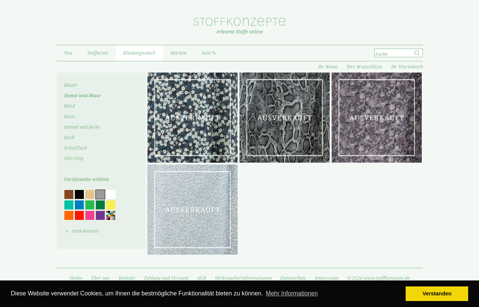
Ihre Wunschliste (364, 67)
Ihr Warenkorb (407, 67)
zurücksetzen (85, 231)
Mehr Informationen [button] (292, 293)
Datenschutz (293, 278)
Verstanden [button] (437, 294)
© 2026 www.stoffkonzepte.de (378, 278)
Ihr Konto (328, 67)
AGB (201, 278)
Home (76, 278)
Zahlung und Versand (166, 278)
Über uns (100, 278)
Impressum (327, 278)
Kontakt (127, 278)
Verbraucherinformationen (243, 278)
